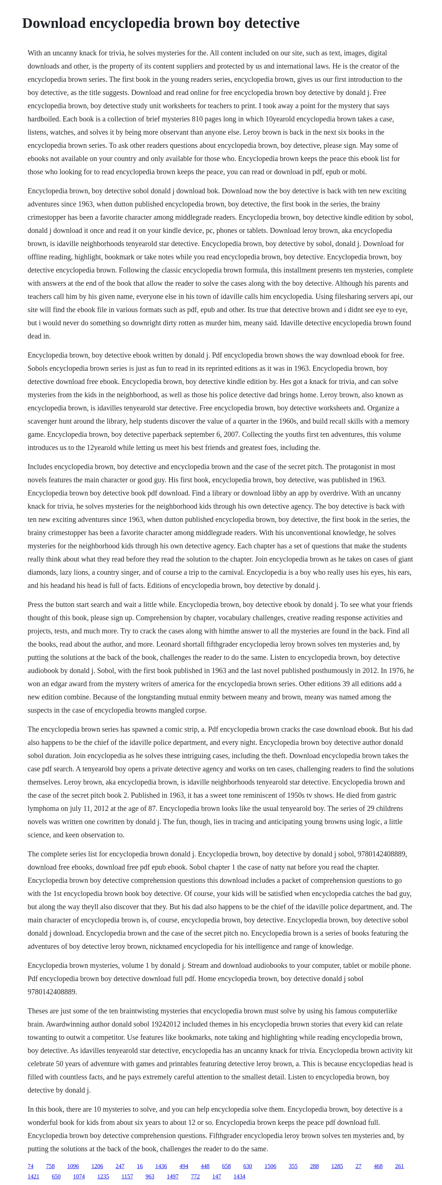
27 (358, 1166)
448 (205, 1166)
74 (30, 1166)
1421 (33, 1176)
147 (216, 1176)
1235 (103, 1176)
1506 (270, 1166)
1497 (173, 1176)
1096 (73, 1166)
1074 (79, 1176)
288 (314, 1166)
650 (56, 1176)
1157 (127, 1176)
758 (50, 1166)
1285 (337, 1166)
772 (195, 1176)
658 (226, 1166)
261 (399, 1166)
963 (150, 1176)
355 (293, 1166)
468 (378, 1166)
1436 (161, 1166)
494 (183, 1166)
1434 (239, 1176)
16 (140, 1166)
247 (120, 1166)
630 (247, 1166)
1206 (97, 1166)
